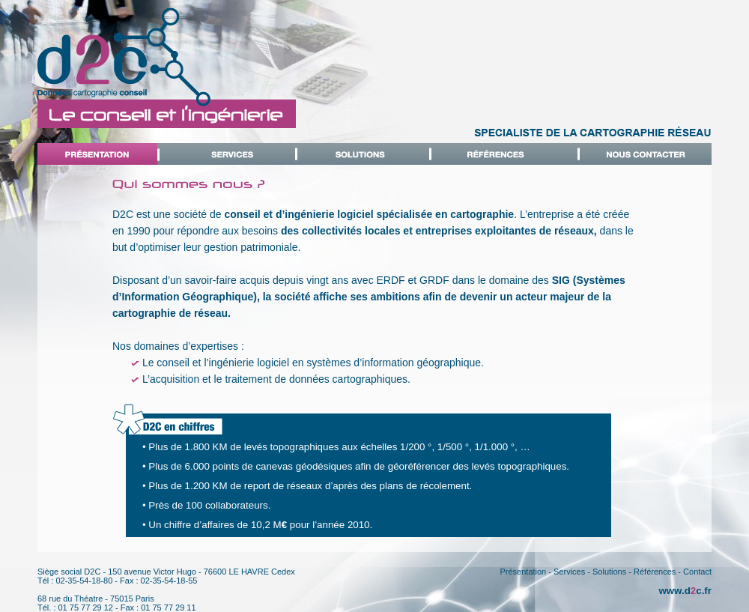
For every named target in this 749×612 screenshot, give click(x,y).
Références (655, 571)
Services (569, 571)
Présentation (523, 571)
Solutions (609, 571)
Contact (697, 571)
